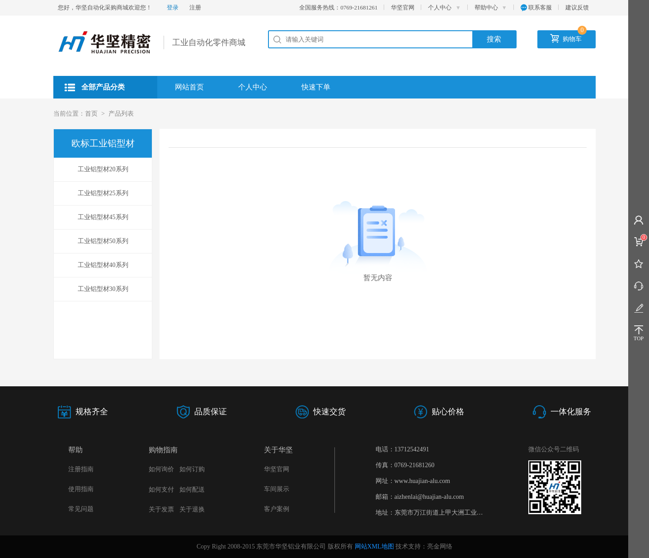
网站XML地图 (374, 546)
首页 (91, 113)
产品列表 (121, 113)
